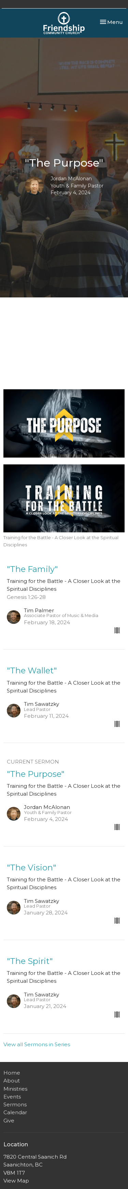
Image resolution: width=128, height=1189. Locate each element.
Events (12, 1096)
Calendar (15, 1112)
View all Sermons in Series (36, 1044)
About (11, 1080)
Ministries (15, 1089)
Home (11, 1072)
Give (8, 1120)
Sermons (15, 1104)
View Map (16, 1180)
